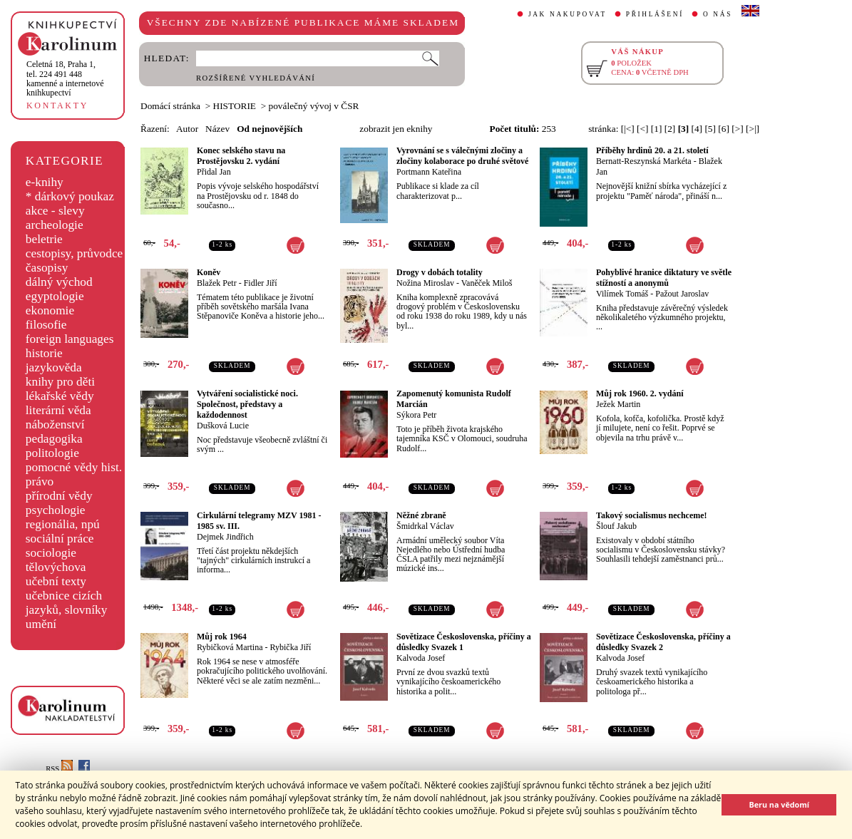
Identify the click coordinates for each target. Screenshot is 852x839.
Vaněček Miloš (487, 283)
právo (39, 481)
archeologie (54, 225)
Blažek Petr (217, 283)
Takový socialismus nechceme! (651, 515)
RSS (59, 769)
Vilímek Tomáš (622, 294)
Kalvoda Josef (420, 658)
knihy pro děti (60, 381)
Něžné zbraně (421, 515)
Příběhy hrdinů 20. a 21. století (652, 150)
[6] (723, 128)
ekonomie (50, 310)
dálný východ (59, 282)
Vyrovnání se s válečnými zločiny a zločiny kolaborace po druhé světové (462, 155)
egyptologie (55, 296)
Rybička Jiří (291, 647)
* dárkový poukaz (70, 196)
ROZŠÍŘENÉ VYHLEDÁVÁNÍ (255, 78)
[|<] (628, 128)
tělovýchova (56, 567)
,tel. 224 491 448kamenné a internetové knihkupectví (65, 78)
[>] (737, 128)
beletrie (44, 239)
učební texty (56, 581)
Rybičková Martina (230, 647)
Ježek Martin (618, 404)
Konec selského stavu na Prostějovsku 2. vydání (241, 155)
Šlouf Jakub (616, 526)
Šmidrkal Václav (425, 526)
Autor (187, 128)
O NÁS (717, 14)
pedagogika (54, 439)
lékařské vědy (60, 396)
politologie (52, 453)
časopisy (47, 267)
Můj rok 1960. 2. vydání (639, 393)
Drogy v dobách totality (439, 272)
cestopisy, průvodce (74, 253)
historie (44, 353)
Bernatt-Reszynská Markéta (644, 161)
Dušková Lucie (223, 426)
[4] (697, 128)
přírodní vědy (59, 496)
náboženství (55, 424)
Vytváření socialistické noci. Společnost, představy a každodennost (247, 404)
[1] (656, 128)
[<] (642, 128)
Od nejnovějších (269, 128)
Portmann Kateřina (428, 172)
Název (217, 128)
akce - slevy (55, 210)
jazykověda (54, 367)
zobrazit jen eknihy (395, 128)
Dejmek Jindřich (225, 537)
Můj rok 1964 (222, 637)
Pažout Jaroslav (682, 294)
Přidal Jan (214, 172)
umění (41, 624)
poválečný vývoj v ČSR (314, 106)
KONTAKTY (57, 105)
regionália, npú (63, 524)
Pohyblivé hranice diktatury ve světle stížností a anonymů (664, 277)
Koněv (208, 272)
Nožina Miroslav (425, 283)
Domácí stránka (170, 106)
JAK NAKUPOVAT (567, 14)
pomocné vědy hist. (74, 467)
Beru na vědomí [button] (779, 804)
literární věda (58, 410)
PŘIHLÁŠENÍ (655, 14)
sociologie (51, 553)
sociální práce (60, 538)
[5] (710, 128)
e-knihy (44, 182)
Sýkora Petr (416, 415)
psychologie (56, 510)
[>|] (752, 128)
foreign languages (70, 339)
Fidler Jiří (260, 283)
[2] (670, 128)
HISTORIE (234, 106)
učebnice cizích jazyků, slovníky (67, 603)
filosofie (46, 324)
